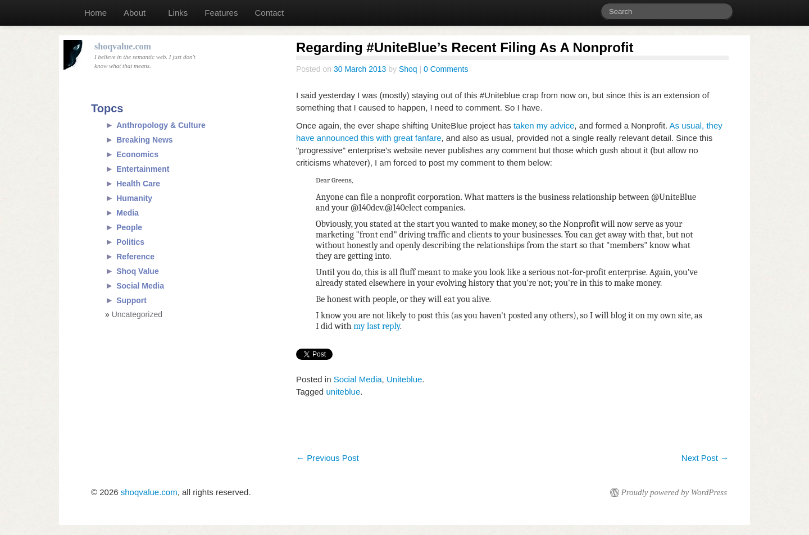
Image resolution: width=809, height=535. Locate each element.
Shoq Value (137, 271)
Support (131, 300)
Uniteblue (404, 379)
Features (221, 12)
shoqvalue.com (149, 492)
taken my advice (543, 125)
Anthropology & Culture (161, 125)
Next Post (705, 458)
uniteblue (343, 391)
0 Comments (446, 69)
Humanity (134, 198)
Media (127, 212)
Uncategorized (137, 314)
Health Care (138, 183)
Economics (137, 154)
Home (95, 12)
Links (178, 12)
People (129, 227)
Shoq (408, 69)
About (135, 12)
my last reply (376, 326)
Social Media (358, 379)
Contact (269, 12)
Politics (130, 241)
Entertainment (142, 168)
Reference (135, 256)
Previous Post (327, 458)
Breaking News (144, 139)
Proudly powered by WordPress (674, 492)
